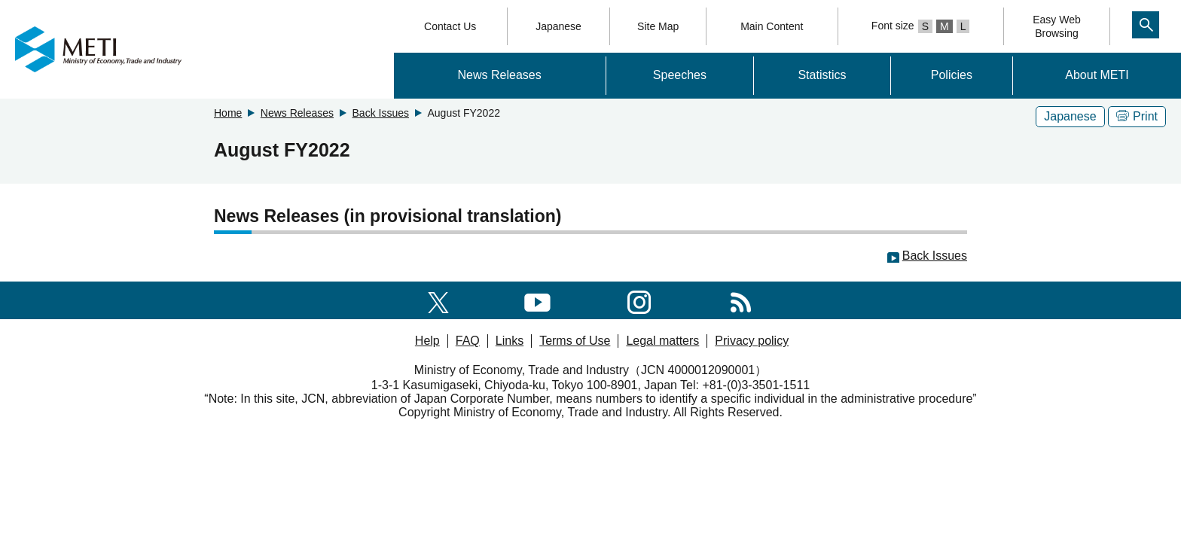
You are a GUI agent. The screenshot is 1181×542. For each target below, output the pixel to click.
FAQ (468, 340)
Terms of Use (574, 340)
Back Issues (380, 113)
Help (427, 340)
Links (509, 340)
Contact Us (450, 26)
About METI (1096, 75)
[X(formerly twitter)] (438, 300)
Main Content (771, 26)
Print (1137, 116)
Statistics (822, 75)
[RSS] (741, 300)
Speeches (679, 75)
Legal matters (662, 340)
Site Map (658, 26)
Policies (951, 75)
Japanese (558, 26)
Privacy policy (752, 340)
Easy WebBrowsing (1057, 26)
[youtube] (537, 300)
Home (228, 113)
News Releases (500, 75)
